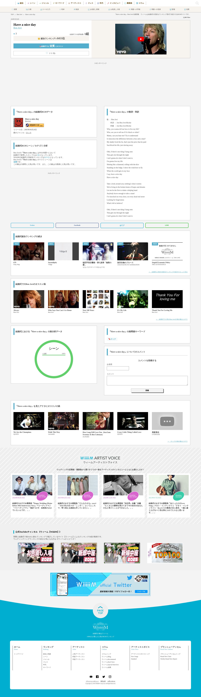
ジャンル (46, 659)
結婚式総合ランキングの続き (29, 236)
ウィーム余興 (106, 667)
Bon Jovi (19, 14)
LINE (167, 225)
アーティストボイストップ (140, 654)
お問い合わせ (111, 681)
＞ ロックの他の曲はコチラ (178, 441)
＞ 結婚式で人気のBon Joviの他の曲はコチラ (172, 319)
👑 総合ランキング (51, 38)
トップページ (18, 654)
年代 (44, 665)
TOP (12, 14)
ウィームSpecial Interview (110, 665)
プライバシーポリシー (92, 681)
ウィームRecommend (109, 659)
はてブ (122, 225)
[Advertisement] (100, 84)
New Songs (134, 656)
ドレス (45, 662)
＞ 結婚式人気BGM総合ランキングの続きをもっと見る (168, 272)
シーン (45, 657)
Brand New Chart (165, 656)
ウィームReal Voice (108, 662)
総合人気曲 (47, 654)
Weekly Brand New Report (168, 659)
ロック (28, 133)
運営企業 (103, 681)
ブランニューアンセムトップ (170, 654)
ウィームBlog (106, 657)
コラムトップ (106, 654)
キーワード (47, 667)
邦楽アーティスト (78, 657)
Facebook (77, 225)
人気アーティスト (78, 654)
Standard (134, 659)
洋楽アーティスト (78, 659)
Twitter (32, 225)
